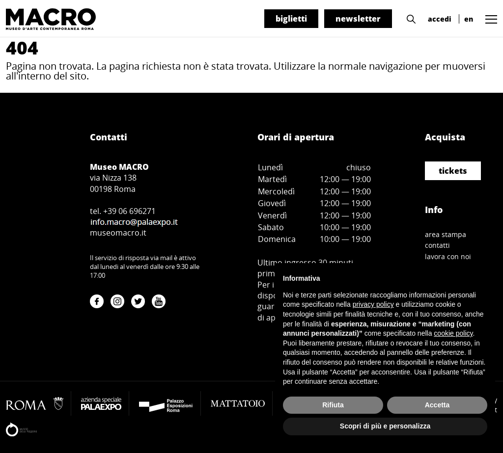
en (468, 19)
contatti (437, 245)
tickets (453, 170)
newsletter (358, 18)
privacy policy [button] (373, 304)
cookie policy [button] (453, 333)
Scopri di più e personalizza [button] (385, 426)
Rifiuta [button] (333, 405)
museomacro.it (118, 232)
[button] (409, 18)
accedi (439, 19)
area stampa (445, 234)
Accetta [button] (437, 405)
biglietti (291, 18)
